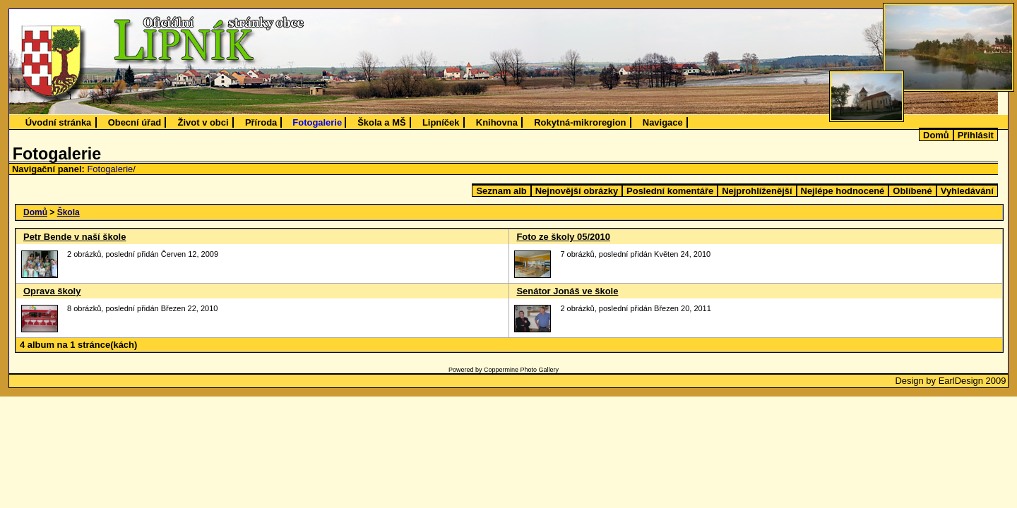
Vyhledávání (967, 191)
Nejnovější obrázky (576, 191)
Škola (68, 212)
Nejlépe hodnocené (843, 191)
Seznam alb (501, 191)
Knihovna (497, 122)
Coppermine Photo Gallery (521, 369)
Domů (936, 135)
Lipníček (441, 122)
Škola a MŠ (381, 122)
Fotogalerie (317, 122)
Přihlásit (976, 135)
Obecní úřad (135, 122)
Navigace (663, 122)
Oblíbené (912, 191)
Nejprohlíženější (757, 191)
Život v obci (203, 122)
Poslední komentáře (669, 191)
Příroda (261, 122)
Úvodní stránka (58, 122)
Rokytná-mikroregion (580, 122)
